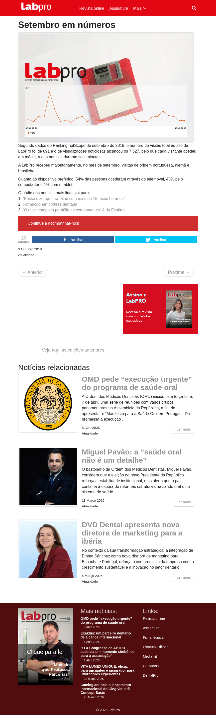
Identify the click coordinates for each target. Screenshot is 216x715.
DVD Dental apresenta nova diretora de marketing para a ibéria (132, 533)
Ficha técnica (153, 637)
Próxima (179, 272)
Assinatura (118, 8)
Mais (140, 8)
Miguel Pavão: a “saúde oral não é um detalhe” (132, 456)
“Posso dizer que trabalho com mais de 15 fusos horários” (74, 198)
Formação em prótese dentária (50, 204)
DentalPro (150, 675)
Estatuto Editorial (156, 647)
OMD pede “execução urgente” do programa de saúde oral (137, 383)
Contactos (151, 666)
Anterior (32, 272)
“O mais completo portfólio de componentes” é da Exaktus (74, 210)
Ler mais (183, 429)
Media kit (150, 656)
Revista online (92, 8)
